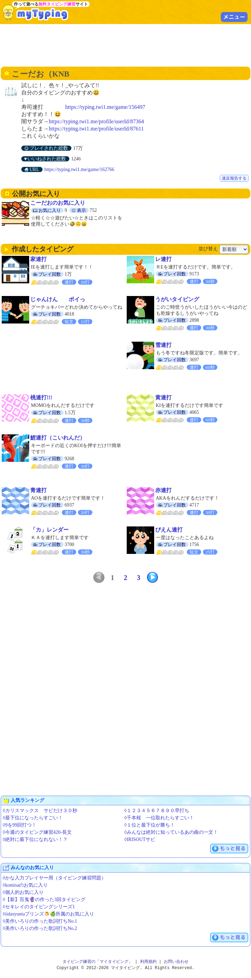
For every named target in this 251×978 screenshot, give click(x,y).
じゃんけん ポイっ (57, 299)
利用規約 (148, 962)
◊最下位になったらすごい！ (33, 817)
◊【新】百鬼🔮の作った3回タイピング (44, 899)
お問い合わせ (176, 962)
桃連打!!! (41, 397)
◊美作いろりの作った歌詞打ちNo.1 (40, 921)
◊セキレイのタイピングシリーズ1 (39, 906)
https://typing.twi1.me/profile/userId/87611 (96, 129)
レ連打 (163, 259)
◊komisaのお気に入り (25, 885)
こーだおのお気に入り (57, 203)
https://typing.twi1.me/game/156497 (105, 107)
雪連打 (163, 345)
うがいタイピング (177, 299)
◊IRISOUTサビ (139, 839)
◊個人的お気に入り (23, 892)
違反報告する (234, 178)
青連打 (38, 490)
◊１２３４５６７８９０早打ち (156, 810)
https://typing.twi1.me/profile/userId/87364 (96, 121)
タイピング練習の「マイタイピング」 (97, 962)
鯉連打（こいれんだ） (57, 438)
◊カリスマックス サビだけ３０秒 (40, 810)
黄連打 (163, 397)
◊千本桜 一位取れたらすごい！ (159, 817)
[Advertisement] (126, 44)
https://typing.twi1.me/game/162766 (79, 169)
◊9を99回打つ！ (19, 825)
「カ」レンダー (49, 530)
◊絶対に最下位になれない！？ (35, 839)
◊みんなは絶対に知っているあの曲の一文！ (171, 832)
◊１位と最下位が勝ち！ (149, 825)
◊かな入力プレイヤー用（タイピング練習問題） (54, 877)
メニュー (234, 17)
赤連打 (163, 490)
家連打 (38, 259)
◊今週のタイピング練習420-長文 (37, 832)
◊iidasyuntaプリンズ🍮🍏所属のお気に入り (48, 914)
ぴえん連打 (169, 530)
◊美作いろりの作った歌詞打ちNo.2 (40, 928)
